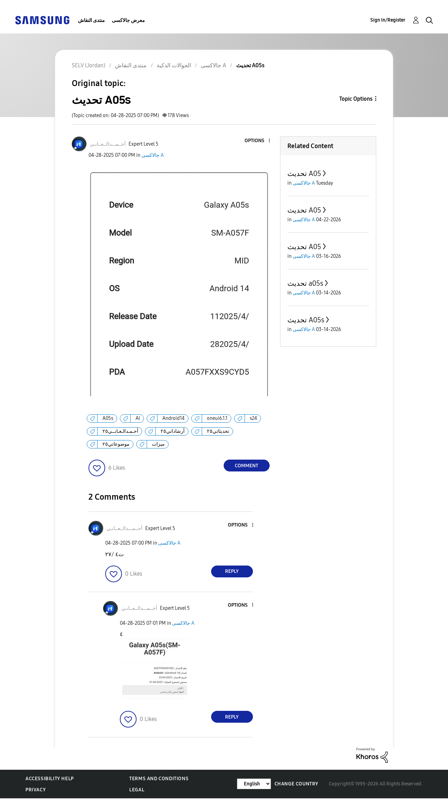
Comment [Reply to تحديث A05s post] (246, 466)
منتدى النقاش (91, 20)
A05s (107, 418)
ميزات (158, 444)
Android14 (173, 418)
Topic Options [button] (355, 98)
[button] (257, 141)
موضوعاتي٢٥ (116, 444)
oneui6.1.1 (217, 418)
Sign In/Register (387, 20)
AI (138, 418)
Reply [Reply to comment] (232, 571)
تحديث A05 (304, 173)
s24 (253, 418)
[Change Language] (254, 783)
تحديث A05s (305, 320)
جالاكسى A (152, 155)
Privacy (35, 790)
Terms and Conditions (158, 779)
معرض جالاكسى (128, 20)
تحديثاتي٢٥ (218, 431)
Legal (136, 790)
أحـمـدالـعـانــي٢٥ (120, 431)
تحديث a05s (305, 283)
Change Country (296, 784)
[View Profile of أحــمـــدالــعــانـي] (108, 144)
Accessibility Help (49, 779)
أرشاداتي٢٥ (173, 431)
